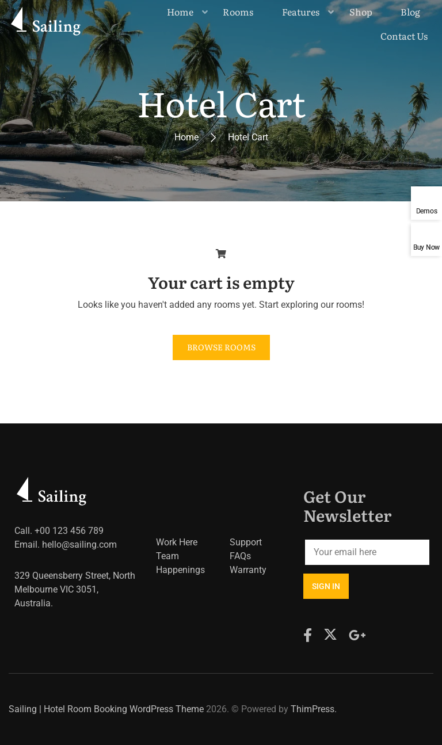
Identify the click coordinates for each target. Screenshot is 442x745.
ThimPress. (314, 709)
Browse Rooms (221, 347)
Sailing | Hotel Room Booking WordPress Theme (106, 709)
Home (186, 137)
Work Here (176, 542)
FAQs (240, 556)
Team (167, 556)
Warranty (248, 569)
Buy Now (426, 247)
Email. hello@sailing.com (65, 544)
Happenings (180, 569)
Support (246, 542)
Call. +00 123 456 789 (59, 530)
